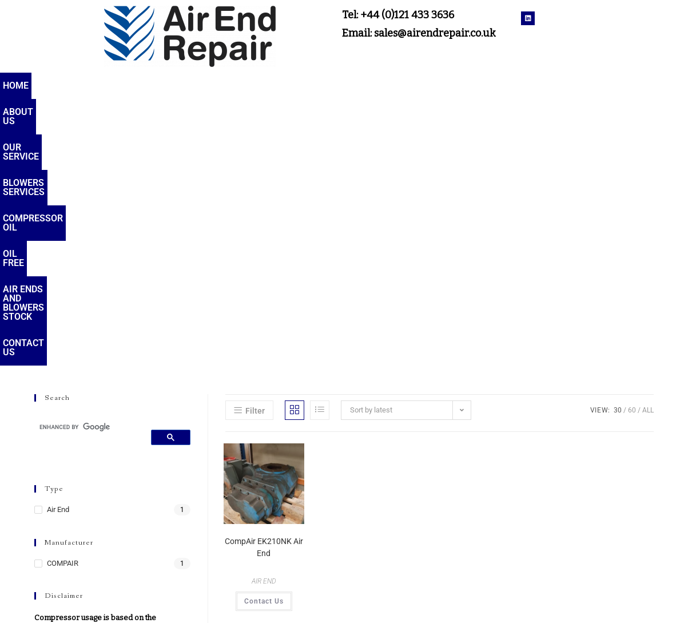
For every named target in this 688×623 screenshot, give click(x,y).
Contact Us (649, 85)
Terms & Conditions (561, 597)
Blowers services (244, 85)
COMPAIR (62, 296)
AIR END (264, 315)
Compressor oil (346, 85)
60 (632, 144)
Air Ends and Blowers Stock (532, 85)
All (648, 144)
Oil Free (425, 85)
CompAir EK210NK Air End (264, 280)
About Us (80, 85)
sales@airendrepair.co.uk (344, 597)
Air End (58, 243)
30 (618, 144)
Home (24, 85)
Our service (152, 85)
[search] (88, 160)
